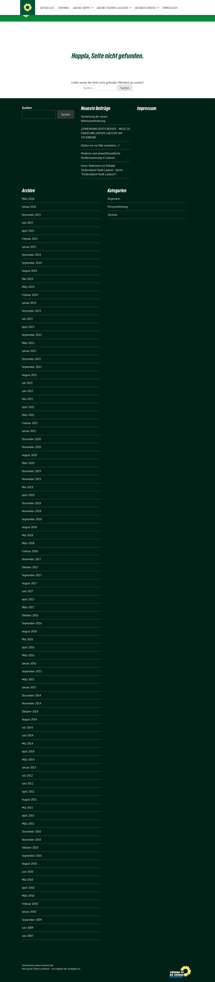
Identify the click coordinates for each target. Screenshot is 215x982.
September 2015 (32, 666)
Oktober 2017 (30, 562)
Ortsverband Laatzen (50, 13)
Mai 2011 (27, 803)
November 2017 (31, 554)
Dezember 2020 (31, 434)
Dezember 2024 (31, 250)
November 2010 (31, 835)
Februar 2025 (30, 234)
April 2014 (28, 747)
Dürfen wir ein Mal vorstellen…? (100, 141)
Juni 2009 (27, 923)
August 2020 (29, 450)
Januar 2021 (29, 426)
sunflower (45, 964)
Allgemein (114, 194)
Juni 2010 (27, 867)
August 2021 (29, 370)
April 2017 (28, 594)
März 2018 (28, 538)
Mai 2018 (27, 530)
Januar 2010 (29, 907)
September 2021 (32, 362)
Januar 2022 (29, 346)
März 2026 (28, 194)
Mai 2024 (27, 274)
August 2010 (29, 859)
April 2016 (28, 642)
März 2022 (28, 338)
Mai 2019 (27, 482)
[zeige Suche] (188, 2)
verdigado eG (74, 964)
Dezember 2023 (31, 306)
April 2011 (28, 811)
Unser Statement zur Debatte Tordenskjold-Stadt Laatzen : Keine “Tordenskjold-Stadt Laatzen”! (102, 165)
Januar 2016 (29, 659)
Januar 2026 (29, 202)
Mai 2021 (27, 394)
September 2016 (32, 618)
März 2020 (28, 458)
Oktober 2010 (30, 843)
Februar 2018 (30, 546)
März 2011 (28, 819)
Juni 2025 (27, 218)
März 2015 (28, 675)
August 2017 (29, 578)
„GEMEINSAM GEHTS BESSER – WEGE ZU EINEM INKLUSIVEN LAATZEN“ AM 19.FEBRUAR (105, 128)
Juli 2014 (27, 723)
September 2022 (32, 330)
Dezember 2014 (31, 691)
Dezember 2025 (31, 210)
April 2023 (28, 322)
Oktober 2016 (30, 610)
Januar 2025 (29, 242)
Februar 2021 (30, 418)
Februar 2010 (30, 899)
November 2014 (31, 698)
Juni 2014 (27, 731)
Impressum (146, 103)
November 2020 (31, 442)
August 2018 (29, 522)
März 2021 (28, 410)
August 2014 (29, 715)
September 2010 (32, 851)
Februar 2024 (30, 290)
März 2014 (28, 755)
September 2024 (32, 258)
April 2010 (28, 883)
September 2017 (32, 570)
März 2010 (28, 891)
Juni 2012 (27, 779)
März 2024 (28, 282)
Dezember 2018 (31, 498)
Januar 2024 (29, 298)
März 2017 (28, 602)
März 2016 (28, 650)
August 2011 (29, 795)
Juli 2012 (27, 771)
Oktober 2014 (30, 707)
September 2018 (32, 514)
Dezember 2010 (31, 827)
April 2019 (28, 490)
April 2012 (28, 787)
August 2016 (29, 626)
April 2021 (28, 402)
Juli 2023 (27, 314)
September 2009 (32, 915)
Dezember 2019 (31, 466)
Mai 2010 (27, 875)
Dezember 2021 (31, 354)
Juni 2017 (27, 586)
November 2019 (31, 474)
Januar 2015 (29, 682)
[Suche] (183, 2)
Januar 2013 (29, 763)
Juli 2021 (27, 378)
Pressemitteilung (118, 202)
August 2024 (29, 266)
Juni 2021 (27, 386)
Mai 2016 (27, 634)
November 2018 (31, 506)
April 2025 (28, 226)
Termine (112, 210)
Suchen (27, 103)
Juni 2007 (27, 931)
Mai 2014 (27, 739)
